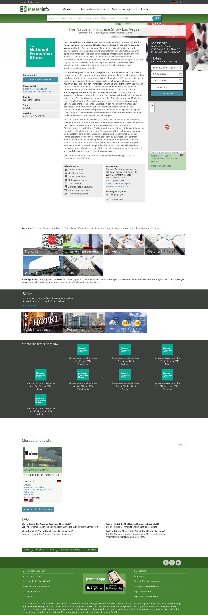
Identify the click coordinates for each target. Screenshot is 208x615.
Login (23, 2)
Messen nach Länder (33, 576)
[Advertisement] (104, 217)
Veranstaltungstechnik (34, 487)
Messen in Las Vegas (161, 165)
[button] (167, 127)
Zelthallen (29, 492)
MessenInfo (34, 9)
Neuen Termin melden (41, 79)
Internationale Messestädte (36, 586)
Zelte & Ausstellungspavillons (38, 489)
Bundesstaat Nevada (70, 549)
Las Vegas (91, 549)
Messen (69, 9)
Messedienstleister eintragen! (38, 509)
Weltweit (39, 549)
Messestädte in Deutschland (36, 581)
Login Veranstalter (143, 591)
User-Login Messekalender (147, 586)
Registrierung (34, 2)
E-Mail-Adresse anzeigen (35, 88)
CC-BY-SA (183, 152)
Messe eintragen (122, 9)
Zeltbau (27, 484)
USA (52, 549)
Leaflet (154, 152)
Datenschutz (140, 570)
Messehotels (29, 596)
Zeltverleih (29, 494)
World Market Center (161, 155)
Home (26, 549)
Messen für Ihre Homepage (147, 581)
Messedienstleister (93, 9)
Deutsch (181, 2)
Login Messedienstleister (146, 596)
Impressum (139, 576)
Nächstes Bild (60, 457)
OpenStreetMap (169, 152)
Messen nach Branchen (34, 570)
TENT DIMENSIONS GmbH (42, 475)
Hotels (144, 9)
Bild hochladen (30, 305)
